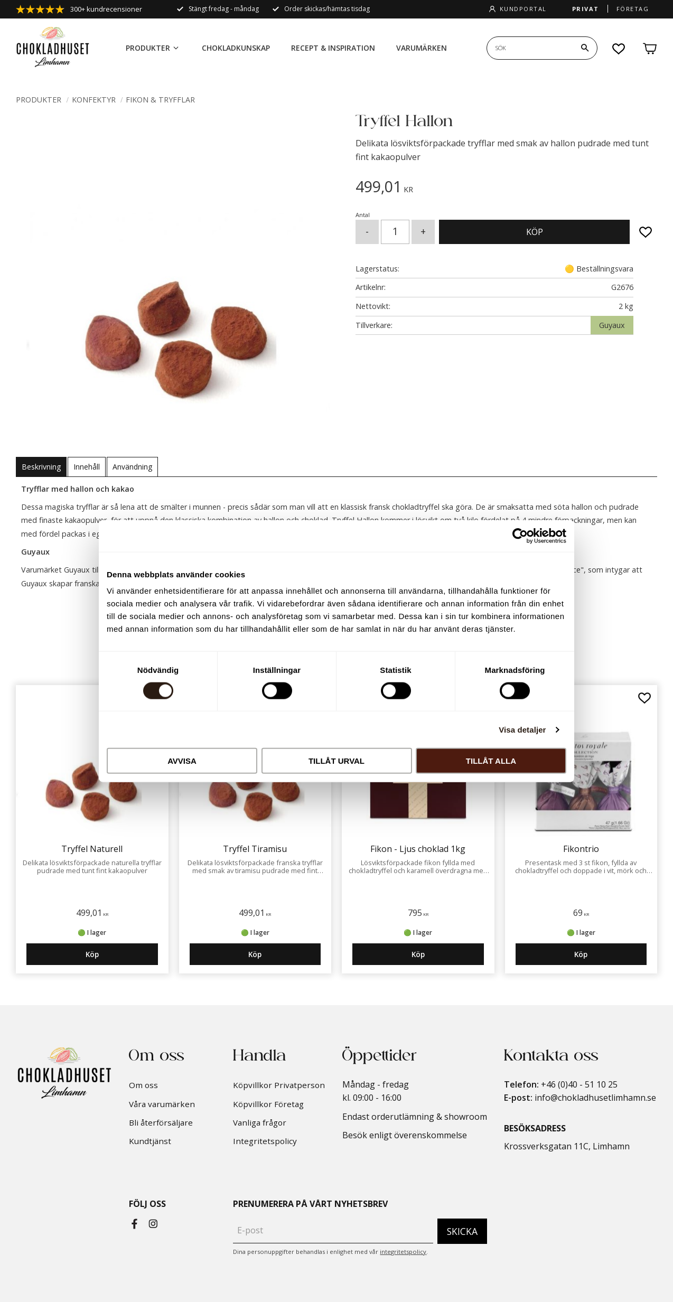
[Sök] (585, 48)
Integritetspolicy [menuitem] (265, 1141)
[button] (619, 49)
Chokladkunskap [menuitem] (236, 48)
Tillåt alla (491, 760)
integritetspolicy (403, 1252)
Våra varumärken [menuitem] (162, 1104)
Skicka (462, 1231)
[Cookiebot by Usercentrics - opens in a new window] (520, 536)
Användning (132, 467)
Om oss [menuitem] (143, 1085)
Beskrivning (41, 467)
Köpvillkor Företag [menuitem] (268, 1104)
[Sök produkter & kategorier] (530, 48)
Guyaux (612, 325)
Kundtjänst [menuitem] (150, 1141)
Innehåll (86, 467)
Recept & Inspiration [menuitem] (333, 48)
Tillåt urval (336, 760)
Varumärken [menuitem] (421, 48)
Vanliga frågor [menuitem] (259, 1122)
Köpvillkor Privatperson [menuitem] (279, 1085)
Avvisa (182, 760)
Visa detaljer (522, 729)
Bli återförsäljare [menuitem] (161, 1122)
